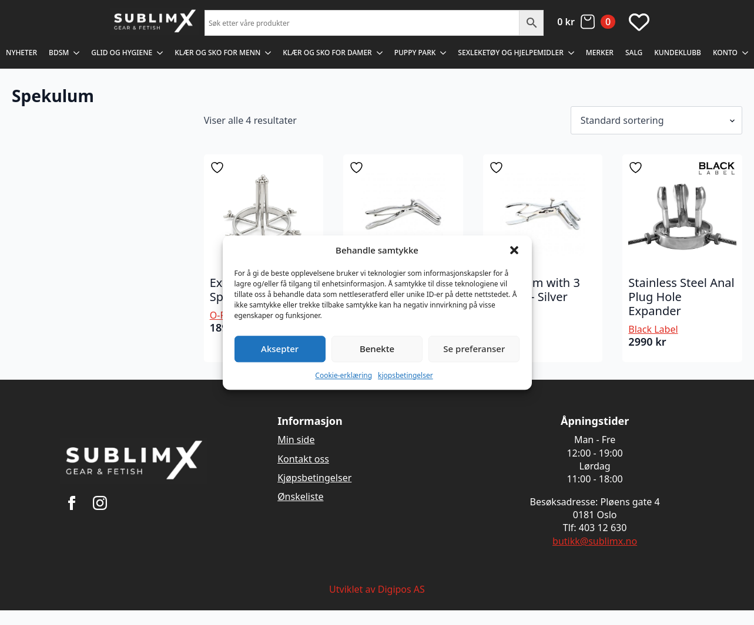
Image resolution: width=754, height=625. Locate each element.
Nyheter (21, 53)
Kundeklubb (677, 53)
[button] (514, 250)
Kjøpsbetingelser (314, 477)
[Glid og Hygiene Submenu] (160, 53)
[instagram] (100, 503)
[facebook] (71, 503)
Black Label (653, 329)
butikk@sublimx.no (594, 541)
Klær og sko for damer (327, 53)
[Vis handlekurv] (586, 22)
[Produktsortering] (656, 120)
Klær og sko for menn (217, 53)
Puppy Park (415, 53)
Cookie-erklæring (343, 375)
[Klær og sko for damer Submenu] (380, 53)
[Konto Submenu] (746, 53)
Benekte (377, 348)
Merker (600, 53)
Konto (725, 53)
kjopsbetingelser (405, 375)
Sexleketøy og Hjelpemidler (510, 53)
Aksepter (280, 348)
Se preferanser (474, 348)
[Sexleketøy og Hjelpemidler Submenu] (572, 53)
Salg (633, 53)
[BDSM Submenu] (77, 53)
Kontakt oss (303, 458)
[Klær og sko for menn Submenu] (268, 53)
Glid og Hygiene (121, 53)
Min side (295, 439)
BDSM (59, 53)
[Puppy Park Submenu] (443, 53)
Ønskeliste (300, 496)
